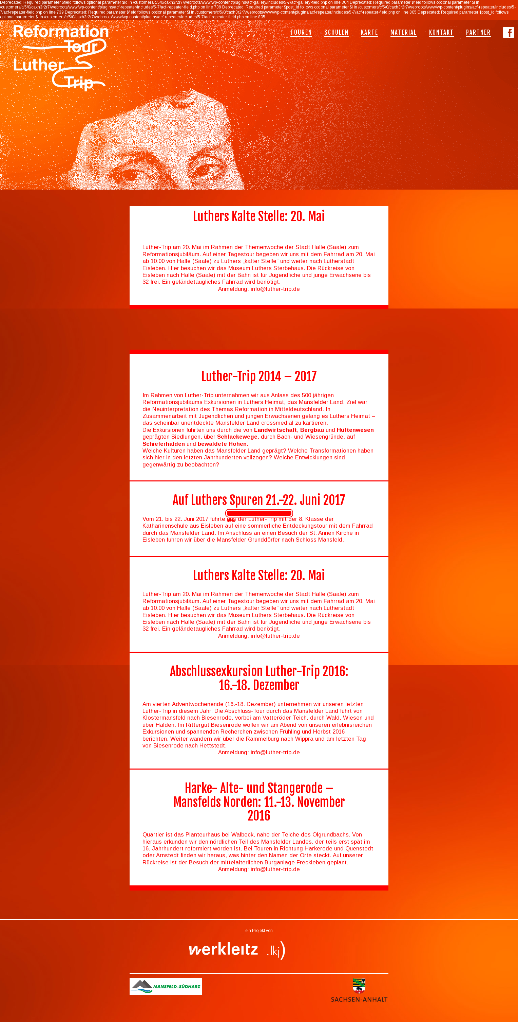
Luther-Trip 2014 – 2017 (259, 376)
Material (403, 32)
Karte (369, 32)
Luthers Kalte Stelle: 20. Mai (259, 575)
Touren (301, 32)
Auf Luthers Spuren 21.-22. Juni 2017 (259, 500)
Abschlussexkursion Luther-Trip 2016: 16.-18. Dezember (259, 678)
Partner (478, 32)
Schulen (336, 32)
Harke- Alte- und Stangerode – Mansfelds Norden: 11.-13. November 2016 (259, 802)
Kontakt (441, 32)
